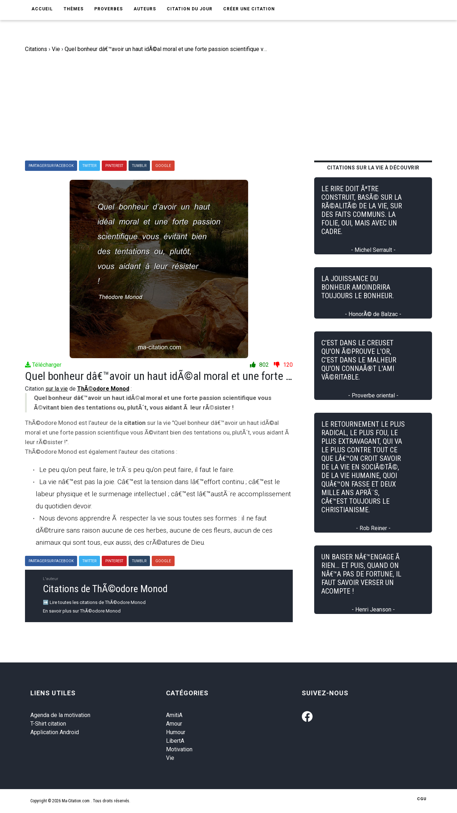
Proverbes (108, 8)
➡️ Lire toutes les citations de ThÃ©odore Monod (94, 602)
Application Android (54, 732)
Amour (174, 723)
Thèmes (74, 8)
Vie (170, 757)
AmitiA (174, 715)
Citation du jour (189, 8)
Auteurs (145, 8)
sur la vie (56, 388)
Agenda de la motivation (60, 715)
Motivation (179, 749)
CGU (422, 799)
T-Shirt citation (48, 723)
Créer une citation (249, 8)
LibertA (175, 740)
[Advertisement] (234, 107)
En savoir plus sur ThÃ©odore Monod (82, 611)
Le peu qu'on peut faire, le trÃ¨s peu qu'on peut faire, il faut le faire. (137, 470)
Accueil (42, 8)
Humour (175, 732)
